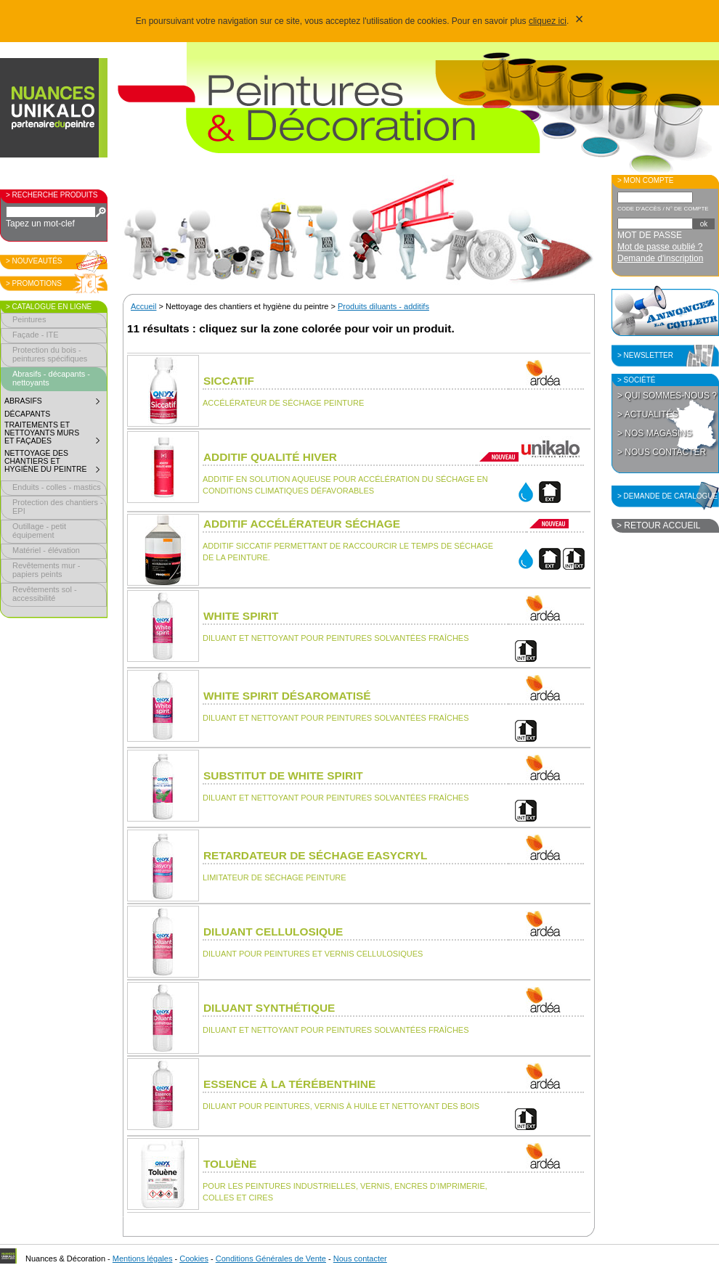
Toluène (229, 1164)
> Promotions (34, 283)
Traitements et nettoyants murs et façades (55, 435)
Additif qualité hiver (270, 457)
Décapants (27, 414)
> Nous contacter (661, 452)
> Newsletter (645, 355)
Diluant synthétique (269, 1008)
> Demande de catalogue (667, 496)
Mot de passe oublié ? (659, 247)
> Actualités (647, 414)
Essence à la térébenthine (289, 1084)
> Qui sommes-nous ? (667, 395)
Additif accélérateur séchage (301, 523)
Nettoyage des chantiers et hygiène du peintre (55, 463)
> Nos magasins (654, 433)
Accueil (143, 306)
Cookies (193, 1258)
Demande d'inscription (660, 258)
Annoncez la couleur (665, 310)
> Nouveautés (34, 261)
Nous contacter (360, 1258)
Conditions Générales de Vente (271, 1258)
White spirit (240, 616)
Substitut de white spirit (283, 775)
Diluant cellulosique (273, 931)
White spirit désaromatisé (287, 695)
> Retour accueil (658, 525)
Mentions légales (143, 1258)
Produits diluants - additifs (383, 306)
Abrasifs (55, 403)
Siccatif (228, 381)
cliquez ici (547, 21)
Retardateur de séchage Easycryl (315, 855)
